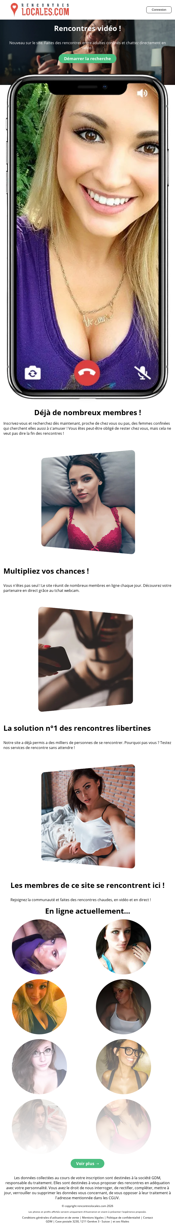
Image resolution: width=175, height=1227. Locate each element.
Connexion (159, 9)
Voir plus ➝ (87, 1163)
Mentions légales (93, 1217)
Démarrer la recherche (87, 58)
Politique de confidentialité (123, 1217)
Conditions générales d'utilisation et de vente (50, 1217)
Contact (148, 1217)
